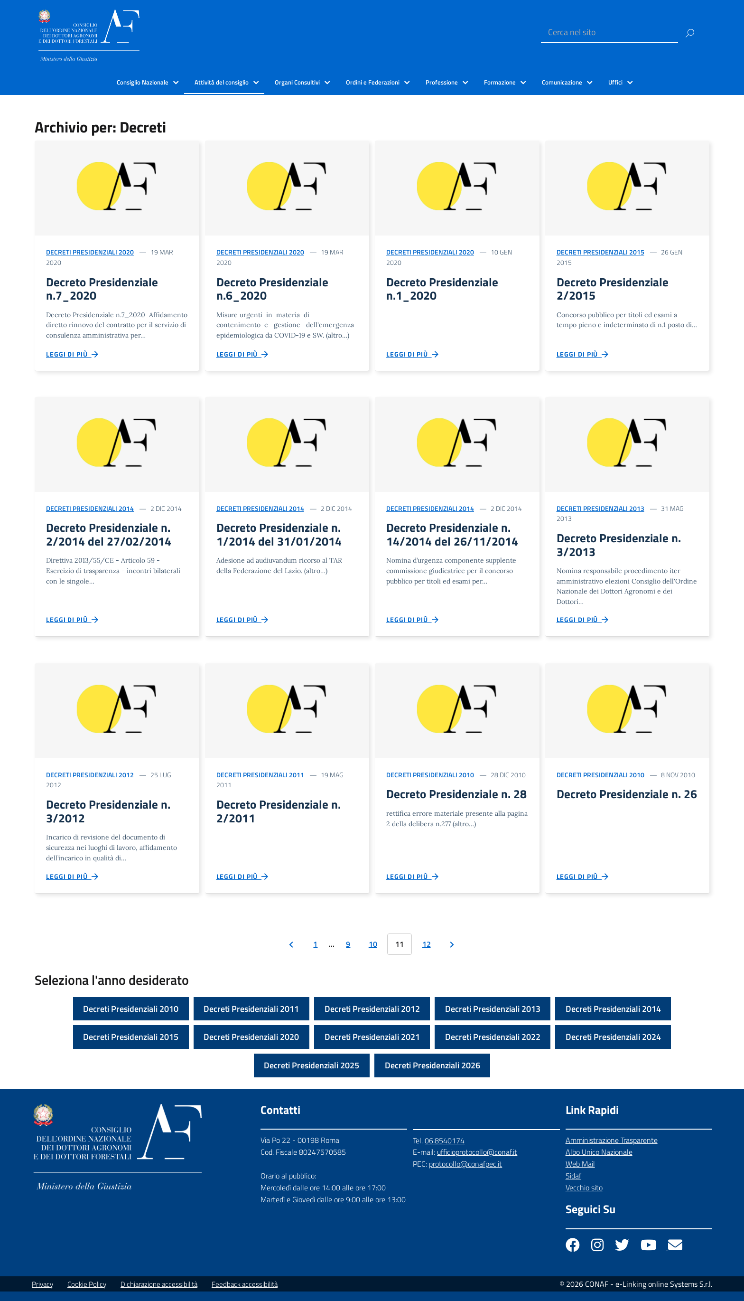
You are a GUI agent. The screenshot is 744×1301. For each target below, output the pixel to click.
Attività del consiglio (222, 82)
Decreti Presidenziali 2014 (90, 511)
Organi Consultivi (297, 82)
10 (373, 954)
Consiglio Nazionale (142, 82)
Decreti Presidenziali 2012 (90, 781)
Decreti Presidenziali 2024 (613, 1046)
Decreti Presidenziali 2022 (492, 1046)
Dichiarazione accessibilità (159, 1293)
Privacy (42, 1293)
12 (426, 954)
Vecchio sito (584, 1197)
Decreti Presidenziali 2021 (372, 1046)
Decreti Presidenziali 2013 (600, 511)
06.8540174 (445, 1150)
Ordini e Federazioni (373, 82)
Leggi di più (72, 357)
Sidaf (573, 1185)
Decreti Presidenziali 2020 (90, 252)
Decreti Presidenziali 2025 (311, 1074)
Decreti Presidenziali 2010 (430, 781)
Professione (442, 82)
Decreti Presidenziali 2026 (432, 1074)
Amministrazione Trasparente (612, 1150)
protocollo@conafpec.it (465, 1173)
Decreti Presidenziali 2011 (260, 781)
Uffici (615, 82)
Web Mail (580, 1173)
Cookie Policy (86, 1293)
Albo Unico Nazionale (599, 1162)
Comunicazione (562, 82)
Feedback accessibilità (245, 1293)
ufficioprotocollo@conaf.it (477, 1162)
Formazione (500, 82)
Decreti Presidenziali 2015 (600, 252)
